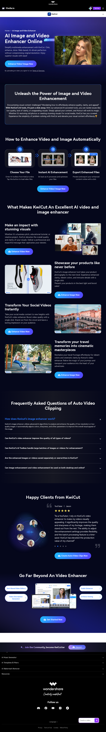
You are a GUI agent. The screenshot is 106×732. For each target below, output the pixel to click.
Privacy (40, 727)
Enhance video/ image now (53, 189)
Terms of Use (48, 727)
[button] (55, 546)
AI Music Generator (9, 657)
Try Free (96, 8)
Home (7, 31)
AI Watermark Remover (11, 669)
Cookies (56, 727)
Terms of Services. (38, 71)
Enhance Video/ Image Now (20, 64)
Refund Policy (64, 727)
